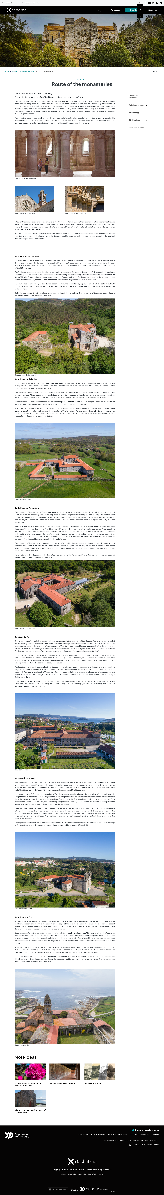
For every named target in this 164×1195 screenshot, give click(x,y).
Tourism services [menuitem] (8, 3)
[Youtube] (149, 3)
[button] (138, 97)
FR (140, 9)
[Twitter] (161, 3)
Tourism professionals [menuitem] (30, 3)
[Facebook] (157, 3)
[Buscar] (102, 10)
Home (7, 71)
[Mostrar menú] (156, 10)
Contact (156, 1134)
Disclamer (63, 1174)
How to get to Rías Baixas (117, 1134)
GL (140, 13)
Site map (101, 1174)
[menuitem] (10, 3)
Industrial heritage (136, 127)
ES (140, 5)
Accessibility (72, 1174)
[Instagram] (153, 3)
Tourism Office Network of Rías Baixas (91, 1134)
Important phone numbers (139, 1134)
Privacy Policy (82, 1174)
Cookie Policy (92, 1174)
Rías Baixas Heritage (27, 71)
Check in (133, 10)
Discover (15, 71)
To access (115, 10)
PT (140, 16)
